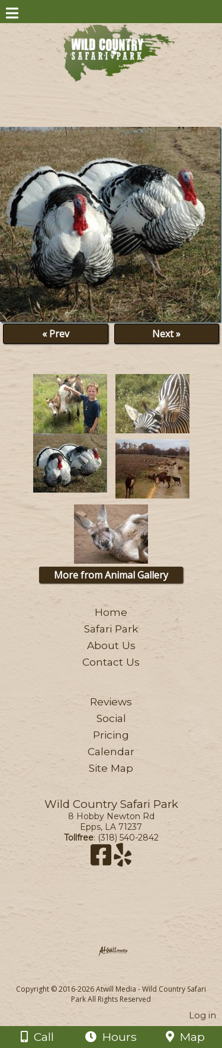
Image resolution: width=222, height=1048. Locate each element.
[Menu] (12, 14)
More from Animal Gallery (111, 574)
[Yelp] (122, 860)
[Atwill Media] (121, 976)
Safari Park (111, 628)
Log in (202, 1015)
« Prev (55, 333)
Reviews (111, 701)
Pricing (111, 735)
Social (111, 718)
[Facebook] (102, 860)
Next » (166, 333)
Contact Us (111, 662)
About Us (111, 645)
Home (111, 612)
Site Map (111, 768)
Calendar (111, 751)
